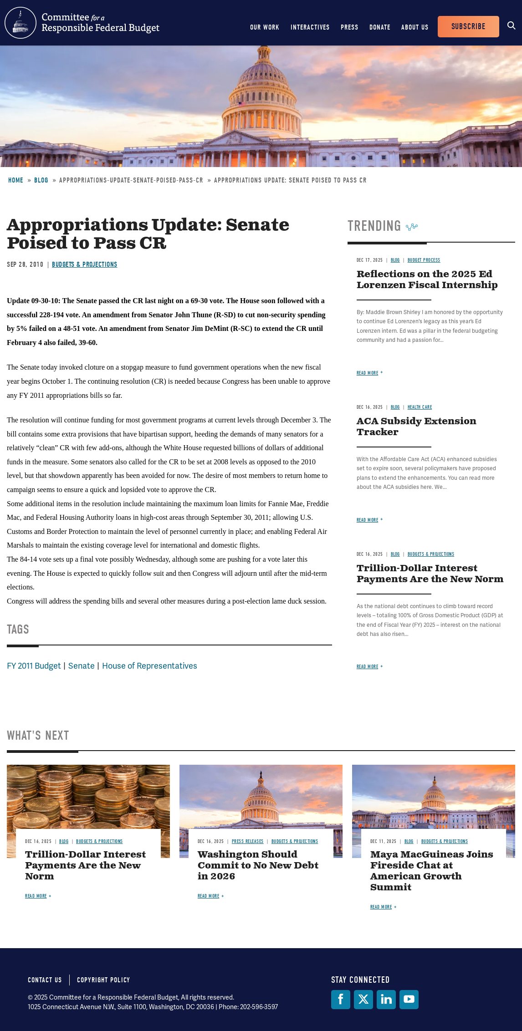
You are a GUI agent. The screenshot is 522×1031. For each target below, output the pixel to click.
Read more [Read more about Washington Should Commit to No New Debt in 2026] (209, 896)
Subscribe (468, 26)
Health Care (420, 407)
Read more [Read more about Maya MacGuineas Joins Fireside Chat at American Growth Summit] (381, 907)
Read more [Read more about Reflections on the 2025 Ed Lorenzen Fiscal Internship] (368, 373)
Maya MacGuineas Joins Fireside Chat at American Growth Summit (431, 871)
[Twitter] (363, 999)
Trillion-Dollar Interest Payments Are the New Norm (430, 574)
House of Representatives (149, 665)
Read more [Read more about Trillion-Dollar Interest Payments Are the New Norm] (368, 667)
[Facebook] (340, 999)
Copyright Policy (103, 980)
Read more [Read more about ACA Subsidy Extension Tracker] (368, 520)
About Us (415, 27)
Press (349, 27)
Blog (41, 180)
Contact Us (45, 980)
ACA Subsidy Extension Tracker (416, 427)
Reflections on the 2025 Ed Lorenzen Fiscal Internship (427, 280)
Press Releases (248, 841)
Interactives (310, 27)
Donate (379, 27)
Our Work (265, 27)
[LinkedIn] (386, 999)
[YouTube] (409, 999)
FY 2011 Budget (34, 665)
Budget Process (424, 260)
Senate (81, 665)
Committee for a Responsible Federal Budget (82, 23)
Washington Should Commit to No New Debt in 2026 (258, 866)
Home (15, 180)
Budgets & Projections (85, 264)
